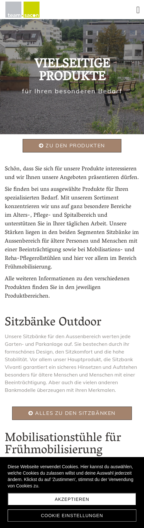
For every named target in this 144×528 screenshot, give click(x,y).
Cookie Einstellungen (72, 515)
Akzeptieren (72, 499)
